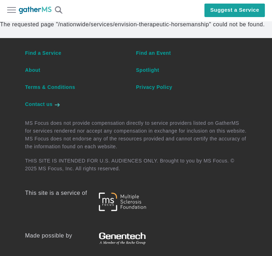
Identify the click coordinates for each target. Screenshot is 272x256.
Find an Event (153, 53)
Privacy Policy (154, 87)
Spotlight (147, 70)
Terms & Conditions (50, 87)
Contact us (43, 104)
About (33, 70)
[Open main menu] (11, 10)
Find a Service (43, 53)
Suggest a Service (234, 10)
